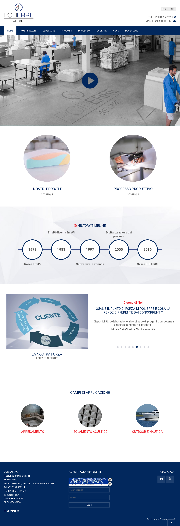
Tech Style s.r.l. (168, 519)
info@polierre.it (11, 495)
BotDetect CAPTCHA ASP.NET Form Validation (88, 485)
